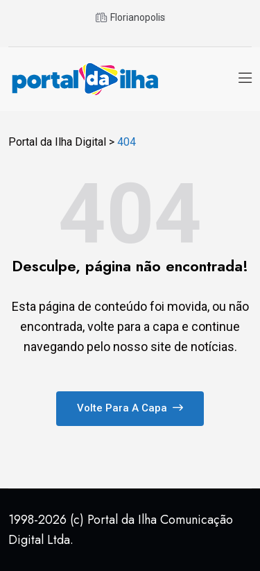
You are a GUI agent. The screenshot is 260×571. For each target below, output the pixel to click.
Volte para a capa (130, 408)
